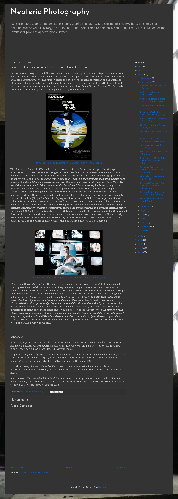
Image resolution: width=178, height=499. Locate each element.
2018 (140, 252)
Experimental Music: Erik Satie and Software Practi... (152, 160)
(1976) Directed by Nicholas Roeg (68, 162)
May (143, 214)
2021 (140, 240)
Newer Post (17, 467)
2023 (140, 74)
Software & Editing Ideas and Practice (152, 199)
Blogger (102, 487)
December (146, 78)
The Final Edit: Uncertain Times (152, 106)
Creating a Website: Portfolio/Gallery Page (152, 113)
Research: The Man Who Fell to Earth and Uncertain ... (152, 185)
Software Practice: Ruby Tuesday (152, 146)
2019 (140, 248)
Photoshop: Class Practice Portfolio (153, 177)
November (146, 82)
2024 (141, 70)
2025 (140, 66)
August (144, 210)
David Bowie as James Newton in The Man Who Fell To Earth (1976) (68, 277)
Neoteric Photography (50, 12)
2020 (141, 244)
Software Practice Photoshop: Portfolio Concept (151, 169)
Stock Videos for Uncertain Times (153, 132)
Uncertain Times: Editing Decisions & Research (152, 100)
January (145, 230)
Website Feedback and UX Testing (153, 86)
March (144, 222)
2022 (140, 235)
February (145, 226)
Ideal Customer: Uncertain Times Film (153, 119)
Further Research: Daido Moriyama (152, 126)
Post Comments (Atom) (36, 472)
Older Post (120, 467)
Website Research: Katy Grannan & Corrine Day (153, 139)
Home (69, 467)
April (143, 218)
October (145, 206)
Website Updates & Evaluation (149, 93)
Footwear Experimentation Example (154, 152)
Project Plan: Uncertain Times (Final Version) (152, 193)
